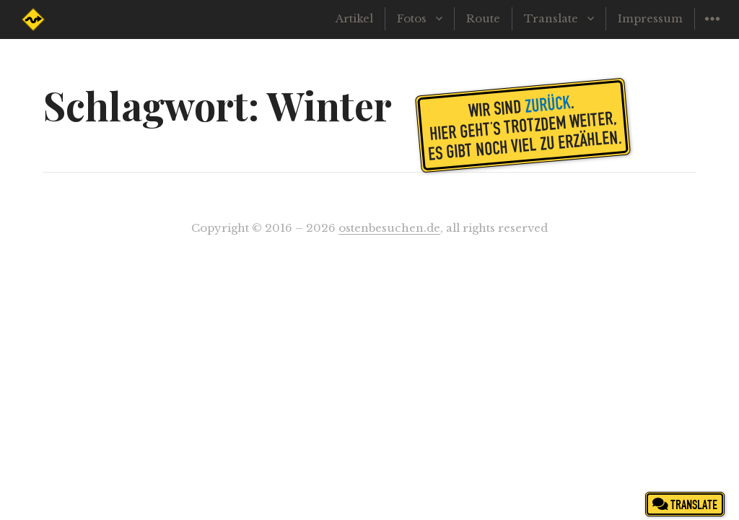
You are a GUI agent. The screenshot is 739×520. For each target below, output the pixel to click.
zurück (547, 103)
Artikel (354, 18)
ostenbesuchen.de (389, 228)
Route (483, 18)
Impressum (650, 18)
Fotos (412, 18)
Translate (551, 18)
